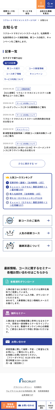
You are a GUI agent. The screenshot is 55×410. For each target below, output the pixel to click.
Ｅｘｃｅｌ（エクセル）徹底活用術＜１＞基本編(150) (29, 188)
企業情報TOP (27, 395)
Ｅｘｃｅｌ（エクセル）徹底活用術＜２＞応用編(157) (29, 204)
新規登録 (41, 4)
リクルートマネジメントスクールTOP (19, 20)
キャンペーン (36, 73)
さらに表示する (26, 163)
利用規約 (38, 387)
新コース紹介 (13, 68)
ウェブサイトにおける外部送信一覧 (21, 391)
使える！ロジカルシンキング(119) (26, 198)
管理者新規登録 (9, 405)
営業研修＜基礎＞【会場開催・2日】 (27, 182)
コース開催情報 (36, 68)
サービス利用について (13, 79)
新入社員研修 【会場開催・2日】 (26, 193)
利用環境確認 (43, 391)
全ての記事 (10, 62)
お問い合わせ (26, 405)
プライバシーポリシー (22, 387)
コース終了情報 (13, 73)
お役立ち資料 (41, 407)
